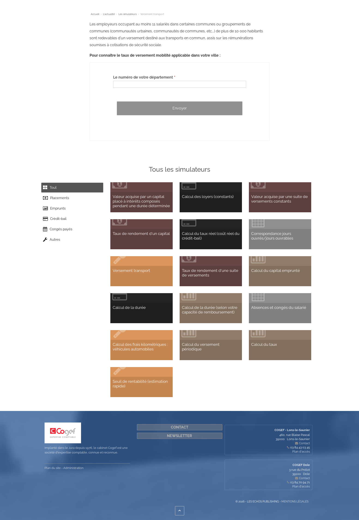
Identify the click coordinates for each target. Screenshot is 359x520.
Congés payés (59, 236)
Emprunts (56, 212)
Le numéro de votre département (143, 77)
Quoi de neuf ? (229, 10)
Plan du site (53, 468)
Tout (51, 188)
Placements (57, 200)
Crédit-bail (56, 224)
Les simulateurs (164, 10)
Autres (53, 248)
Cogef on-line (270, 10)
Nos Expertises (116, 10)
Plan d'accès (301, 451)
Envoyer (179, 108)
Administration (73, 468)
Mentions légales (294, 501)
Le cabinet (93, 10)
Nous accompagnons (197, 10)
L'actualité (140, 10)
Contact (250, 10)
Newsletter (179, 436)
